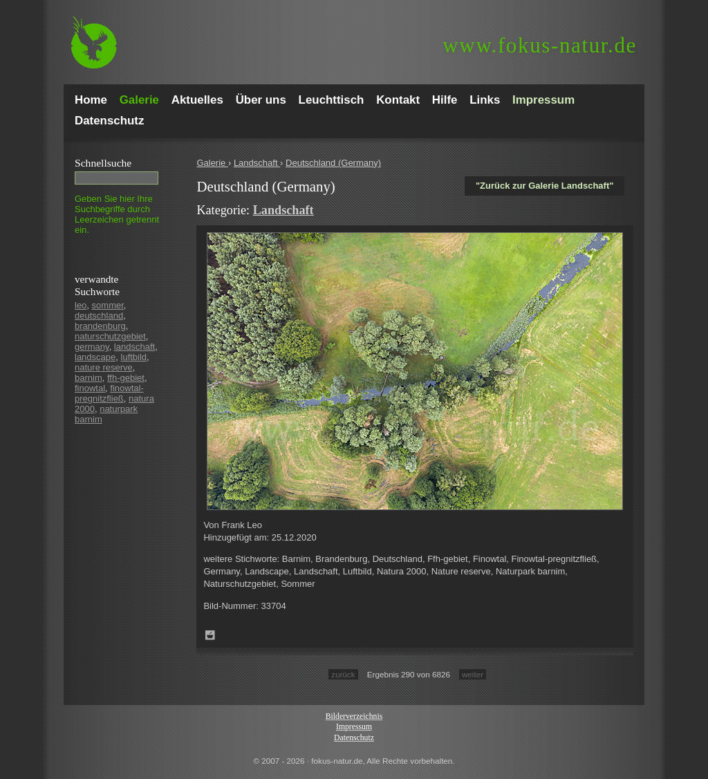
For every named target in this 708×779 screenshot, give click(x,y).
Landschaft (257, 163)
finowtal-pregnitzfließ (109, 393)
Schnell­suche (103, 163)
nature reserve (104, 367)
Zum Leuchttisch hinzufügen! (210, 635)
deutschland (99, 315)
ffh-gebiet (126, 378)
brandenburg (100, 326)
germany (92, 346)
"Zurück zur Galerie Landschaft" (544, 185)
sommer (108, 305)
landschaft (134, 346)
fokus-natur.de (539, 45)
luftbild (134, 357)
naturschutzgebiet (110, 336)
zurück (343, 674)
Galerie (212, 163)
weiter (472, 674)
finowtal (90, 388)
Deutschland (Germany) (333, 163)
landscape (95, 357)
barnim (88, 378)
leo (80, 305)
